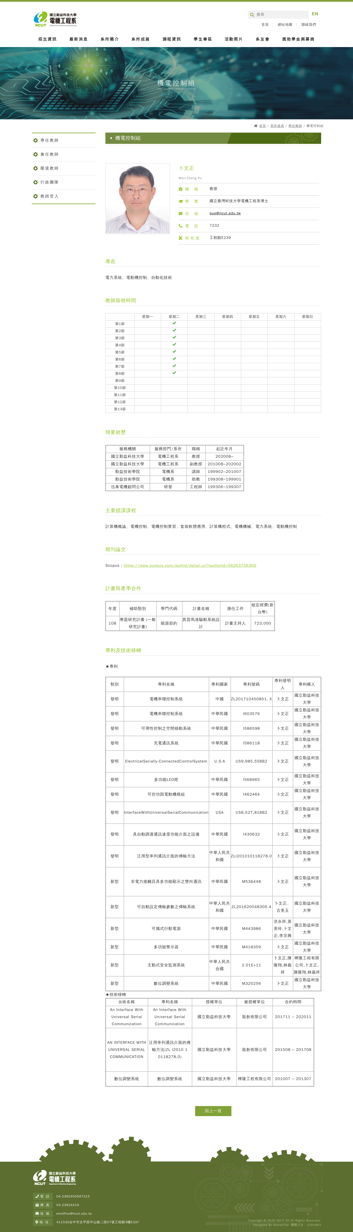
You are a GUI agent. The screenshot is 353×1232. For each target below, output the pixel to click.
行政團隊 (49, 182)
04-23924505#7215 (73, 1196)
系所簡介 (110, 39)
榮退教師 (49, 168)
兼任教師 (49, 154)
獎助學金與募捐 (298, 39)
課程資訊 (172, 39)
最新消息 (78, 39)
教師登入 (49, 196)
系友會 (263, 39)
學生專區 (203, 39)
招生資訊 (47, 39)
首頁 (265, 24)
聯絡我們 (309, 24)
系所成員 (140, 39)
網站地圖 (285, 24)
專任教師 (295, 126)
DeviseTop (281, 1225)
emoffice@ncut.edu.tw (74, 1213)
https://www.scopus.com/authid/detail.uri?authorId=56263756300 (190, 565)
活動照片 (234, 39)
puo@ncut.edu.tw (225, 213)
